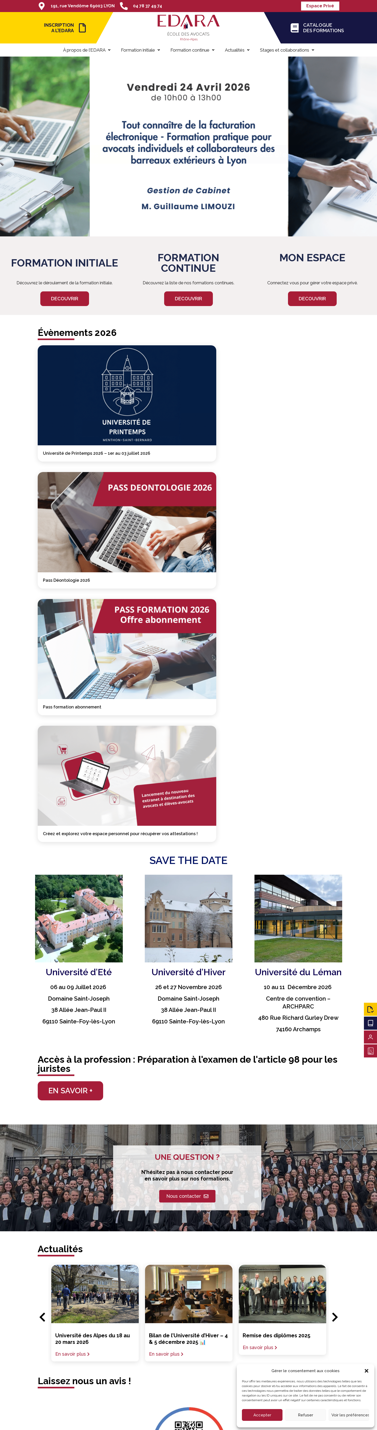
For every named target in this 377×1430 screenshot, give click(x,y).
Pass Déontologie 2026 (170, 405)
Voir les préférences (350, 1415)
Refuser (305, 1415)
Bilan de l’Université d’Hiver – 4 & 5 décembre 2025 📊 (188, 1007)
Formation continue (192, 50)
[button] (366, 1370)
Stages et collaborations (287, 50)
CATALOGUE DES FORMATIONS (323, 27)
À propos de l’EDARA (86, 50)
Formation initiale (140, 50)
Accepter (262, 1415)
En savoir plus (70, 1022)
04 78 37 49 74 (147, 5)
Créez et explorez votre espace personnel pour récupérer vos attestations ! (75, 496)
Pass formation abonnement (280, 405)
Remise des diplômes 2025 (276, 1004)
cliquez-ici (214, 1159)
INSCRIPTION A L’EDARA (59, 27)
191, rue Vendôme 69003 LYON (83, 5)
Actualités (237, 50)
